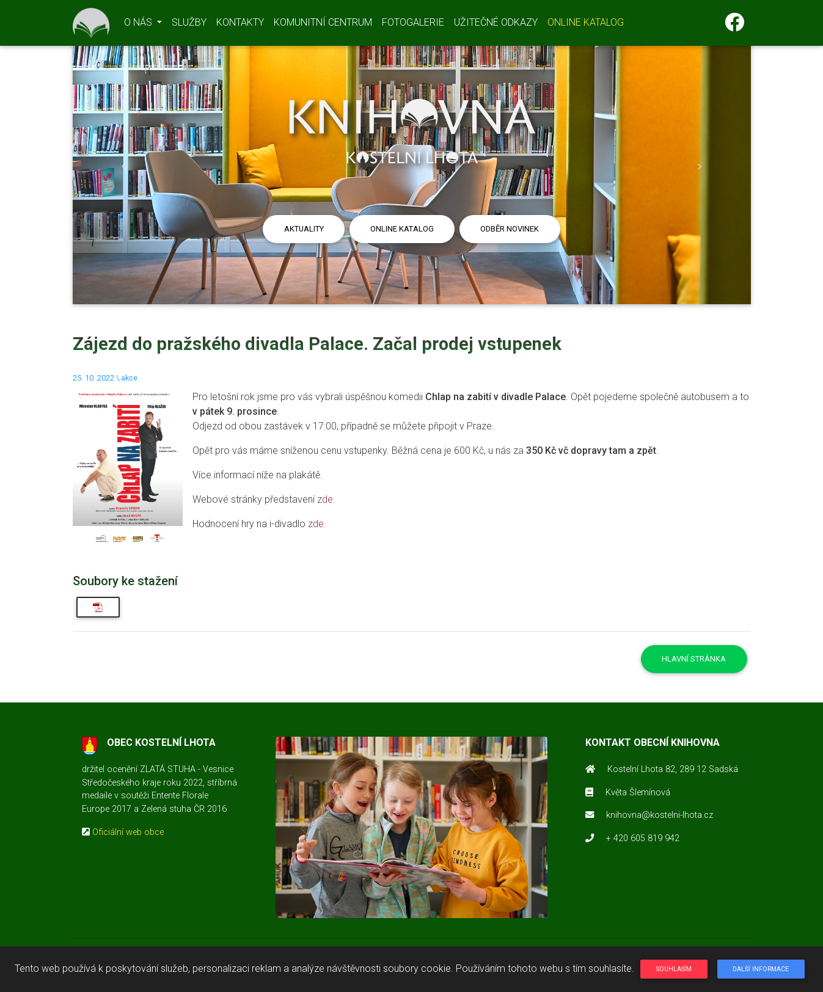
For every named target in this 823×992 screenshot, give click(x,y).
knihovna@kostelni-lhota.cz (659, 815)
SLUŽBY (189, 25)
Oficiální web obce (128, 832)
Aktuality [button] (304, 228)
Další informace (761, 969)
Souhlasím (674, 969)
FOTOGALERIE (413, 25)
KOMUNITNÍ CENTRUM (323, 25)
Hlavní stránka (694, 658)
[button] (124, 166)
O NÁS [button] (139, 25)
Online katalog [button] (402, 228)
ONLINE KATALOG (585, 25)
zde (325, 499)
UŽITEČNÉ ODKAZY (496, 25)
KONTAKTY (240, 25)
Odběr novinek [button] (509, 228)
